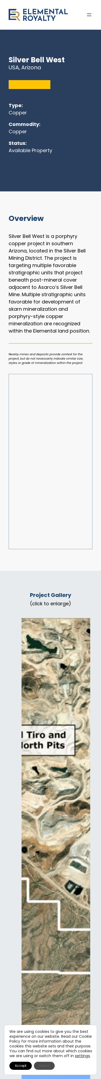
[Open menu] (89, 15)
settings (82, 1055)
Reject (44, 1065)
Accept (20, 1065)
